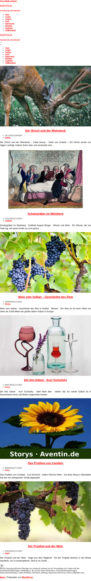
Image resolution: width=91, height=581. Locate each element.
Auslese (8, 19)
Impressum (9, 23)
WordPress (27, 577)
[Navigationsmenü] (1, 42)
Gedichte (8, 221)
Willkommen (10, 30)
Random (8, 26)
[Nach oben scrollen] (2, 566)
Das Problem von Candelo (45, 463)
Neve (2, 577)
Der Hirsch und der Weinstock (45, 130)
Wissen (8, 304)
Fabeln (7, 138)
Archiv (8, 17)
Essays (7, 387)
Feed (7, 21)
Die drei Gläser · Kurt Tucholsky (45, 380)
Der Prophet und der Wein (45, 546)
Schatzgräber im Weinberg (45, 213)
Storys (7, 470)
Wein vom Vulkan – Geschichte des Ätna (45, 296)
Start (7, 14)
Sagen (7, 553)
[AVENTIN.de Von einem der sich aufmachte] (45, 7)
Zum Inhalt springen (8, 1)
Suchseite (9, 28)
